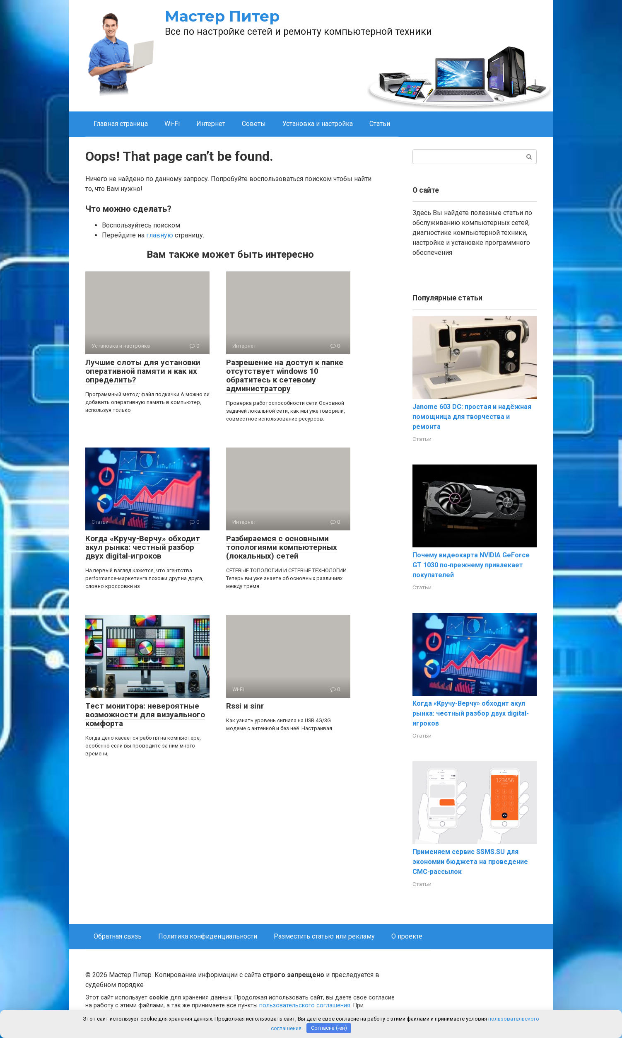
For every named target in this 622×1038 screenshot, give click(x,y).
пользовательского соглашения (304, 1005)
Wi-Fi (172, 124)
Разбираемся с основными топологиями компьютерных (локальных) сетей (281, 547)
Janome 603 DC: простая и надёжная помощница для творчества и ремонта (471, 417)
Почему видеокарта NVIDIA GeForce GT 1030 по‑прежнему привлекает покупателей (471, 565)
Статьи (379, 124)
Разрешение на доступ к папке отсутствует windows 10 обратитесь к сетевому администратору (284, 375)
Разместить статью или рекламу (324, 936)
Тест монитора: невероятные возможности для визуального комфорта (145, 714)
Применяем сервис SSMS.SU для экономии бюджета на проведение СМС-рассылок (470, 862)
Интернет (210, 124)
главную (159, 235)
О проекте (406, 936)
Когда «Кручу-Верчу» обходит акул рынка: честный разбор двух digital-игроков (142, 547)
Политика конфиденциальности (207, 936)
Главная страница (121, 124)
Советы (254, 124)
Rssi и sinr (245, 706)
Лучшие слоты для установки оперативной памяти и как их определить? (142, 371)
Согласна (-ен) (329, 1028)
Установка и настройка (317, 124)
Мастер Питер (222, 16)
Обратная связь (118, 936)
